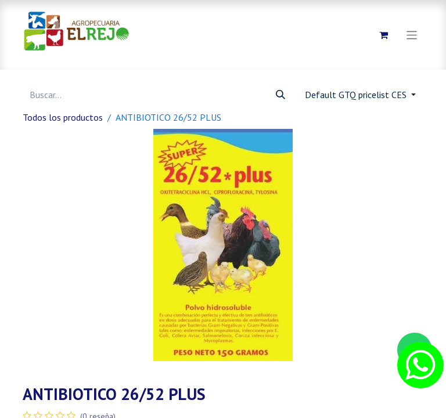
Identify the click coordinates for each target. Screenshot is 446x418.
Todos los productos (63, 117)
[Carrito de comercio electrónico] (383, 34)
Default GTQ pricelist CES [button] (357, 94)
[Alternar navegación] (412, 34)
